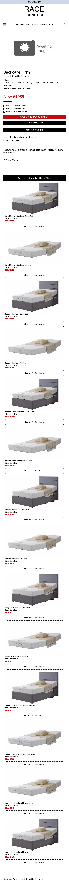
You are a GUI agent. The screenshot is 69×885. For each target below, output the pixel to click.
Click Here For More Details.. (34, 226)
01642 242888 (34, 2)
